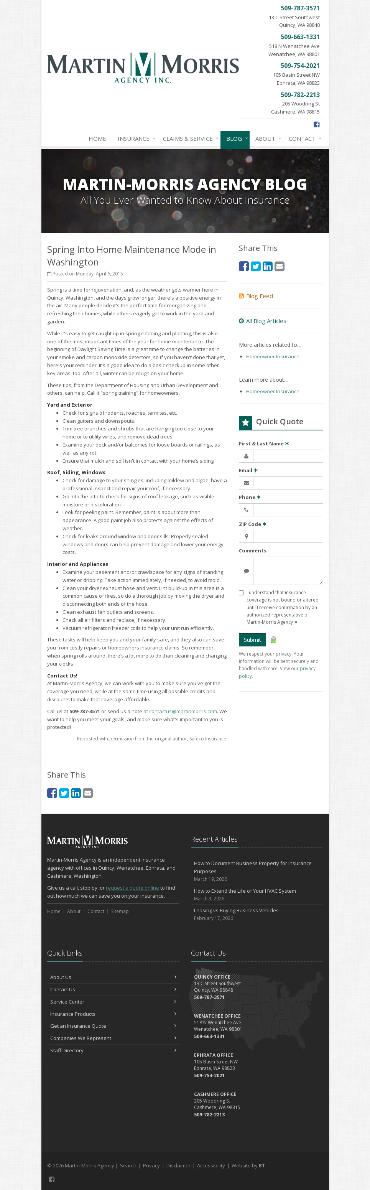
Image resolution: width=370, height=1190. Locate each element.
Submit (252, 639)
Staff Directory (113, 1050)
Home (97, 138)
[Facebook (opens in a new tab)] (316, 124)
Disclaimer (178, 1165)
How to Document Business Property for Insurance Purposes (257, 871)
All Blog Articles (262, 321)
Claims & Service (189, 138)
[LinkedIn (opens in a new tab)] (76, 793)
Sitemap (120, 911)
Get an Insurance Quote (113, 1025)
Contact (304, 138)
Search (128, 1165)
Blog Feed (256, 296)
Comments (252, 550)
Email (248, 470)
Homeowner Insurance (272, 356)
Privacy (151, 1165)
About (266, 138)
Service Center (113, 1001)
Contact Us (113, 989)
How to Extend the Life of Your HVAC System (257, 894)
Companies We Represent (113, 1038)
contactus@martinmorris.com (183, 711)
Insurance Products (113, 1013)
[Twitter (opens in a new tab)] (64, 793)
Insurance (135, 138)
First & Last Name (264, 443)
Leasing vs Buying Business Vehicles (257, 914)
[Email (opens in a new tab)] (88, 793)
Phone (250, 497)
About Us (113, 977)
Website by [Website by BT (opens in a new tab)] (248, 1165)
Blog (235, 138)
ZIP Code (252, 524)
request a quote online (132, 887)
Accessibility (211, 1165)
